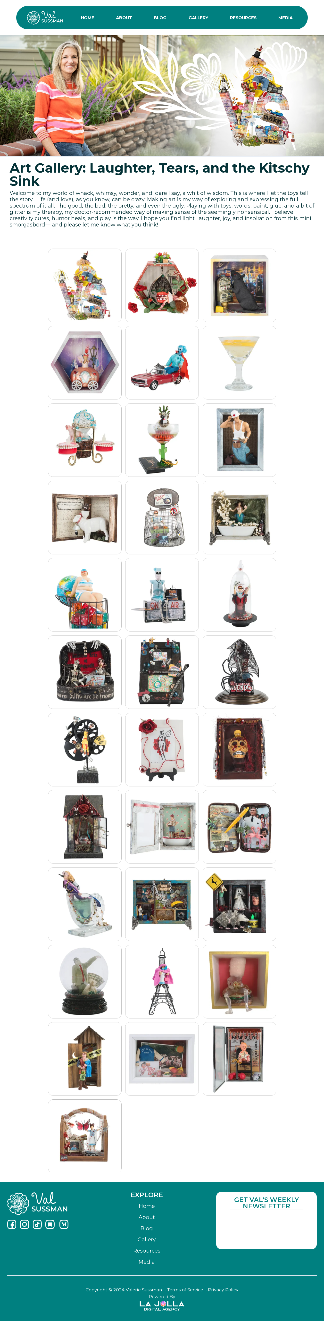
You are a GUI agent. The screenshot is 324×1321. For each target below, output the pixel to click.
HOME (87, 17)
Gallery (147, 1240)
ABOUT (124, 17)
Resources (146, 1251)
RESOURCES (243, 17)
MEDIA (285, 17)
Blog (147, 1228)
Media (147, 1262)
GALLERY (198, 17)
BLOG (160, 17)
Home (147, 1206)
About (147, 1217)
